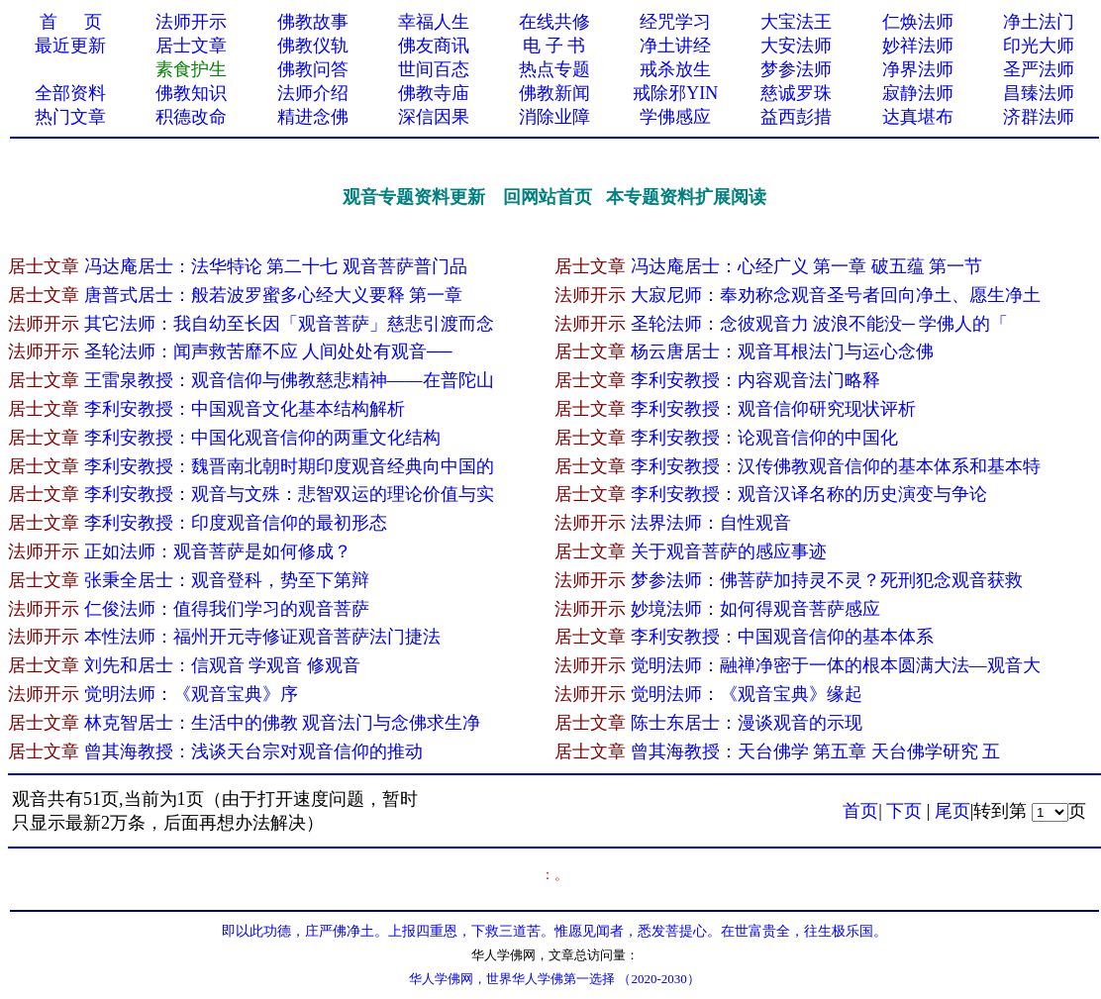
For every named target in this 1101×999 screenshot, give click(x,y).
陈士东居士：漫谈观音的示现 (746, 723)
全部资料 (70, 93)
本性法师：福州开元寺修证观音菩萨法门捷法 (262, 637)
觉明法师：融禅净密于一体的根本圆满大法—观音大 (836, 665)
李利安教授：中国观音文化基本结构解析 (244, 409)
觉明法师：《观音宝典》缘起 (746, 694)
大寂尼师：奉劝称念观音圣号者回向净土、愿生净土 (836, 295)
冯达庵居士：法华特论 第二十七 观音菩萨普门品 (275, 266)
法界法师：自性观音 (711, 523)
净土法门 (1038, 22)
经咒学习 (675, 22)
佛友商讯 (433, 45)
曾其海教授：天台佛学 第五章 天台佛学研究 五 (816, 751)
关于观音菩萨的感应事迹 (729, 551)
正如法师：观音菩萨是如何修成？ (217, 551)
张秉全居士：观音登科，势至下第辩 (226, 580)
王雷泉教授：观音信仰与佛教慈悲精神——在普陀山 (289, 380)
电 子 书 (554, 45)
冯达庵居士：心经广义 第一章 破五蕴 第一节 (809, 266)
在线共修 (554, 22)
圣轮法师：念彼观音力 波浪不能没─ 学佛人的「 (820, 324)
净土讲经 (675, 45)
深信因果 (433, 117)
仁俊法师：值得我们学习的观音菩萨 (226, 609)
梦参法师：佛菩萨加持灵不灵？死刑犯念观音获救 (827, 580)
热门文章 (70, 117)
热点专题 (554, 69)
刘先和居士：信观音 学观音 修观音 (222, 665)
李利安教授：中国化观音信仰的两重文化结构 (262, 438)
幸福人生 (433, 22)
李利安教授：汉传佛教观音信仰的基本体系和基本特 (836, 466)
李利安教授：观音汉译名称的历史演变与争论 (809, 494)
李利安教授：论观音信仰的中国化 (764, 438)
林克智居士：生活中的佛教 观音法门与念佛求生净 (282, 723)
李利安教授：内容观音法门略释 (755, 380)
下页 (904, 811)
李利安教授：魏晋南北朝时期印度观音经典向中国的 (289, 466)
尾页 (952, 811)
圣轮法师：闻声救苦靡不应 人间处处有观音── (270, 351)
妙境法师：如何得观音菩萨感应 (755, 609)
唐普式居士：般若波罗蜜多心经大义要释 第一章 (275, 295)
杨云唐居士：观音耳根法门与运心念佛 (782, 351)
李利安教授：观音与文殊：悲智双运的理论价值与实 (289, 494)
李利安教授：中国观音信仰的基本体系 (782, 637)
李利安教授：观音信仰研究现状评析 (773, 409)
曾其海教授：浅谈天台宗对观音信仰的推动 (253, 751)
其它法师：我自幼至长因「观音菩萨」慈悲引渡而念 (289, 324)
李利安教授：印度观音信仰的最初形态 (235, 523)
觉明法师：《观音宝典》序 (191, 694)
